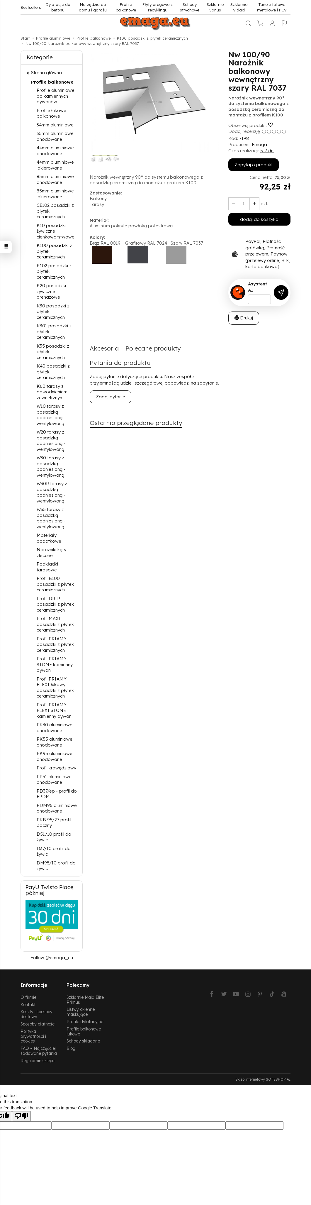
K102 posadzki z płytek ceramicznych (54, 271)
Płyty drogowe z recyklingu (157, 7)
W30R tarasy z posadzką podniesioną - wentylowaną (52, 492)
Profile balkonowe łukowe (84, 1031)
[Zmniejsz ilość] (254, 203)
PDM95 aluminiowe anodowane (57, 808)
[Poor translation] (21, 1116)
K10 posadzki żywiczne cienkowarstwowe (55, 231)
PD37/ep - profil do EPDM (57, 794)
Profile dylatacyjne (85, 1021)
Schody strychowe (189, 7)
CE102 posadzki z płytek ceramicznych (55, 210)
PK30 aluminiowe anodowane (54, 727)
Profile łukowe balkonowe (51, 113)
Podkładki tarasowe (47, 567)
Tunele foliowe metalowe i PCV (272, 7)
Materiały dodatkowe (49, 538)
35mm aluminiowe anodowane (55, 136)
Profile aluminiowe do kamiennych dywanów (55, 95)
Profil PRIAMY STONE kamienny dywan (55, 664)
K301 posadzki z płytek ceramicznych (54, 331)
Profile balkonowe (126, 7)
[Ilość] (244, 203)
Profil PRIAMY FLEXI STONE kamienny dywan (54, 710)
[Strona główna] (155, 24)
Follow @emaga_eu (51, 957)
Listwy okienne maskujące (81, 1012)
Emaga (259, 144)
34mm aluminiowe (55, 125)
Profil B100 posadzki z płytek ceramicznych (55, 584)
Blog (71, 1048)
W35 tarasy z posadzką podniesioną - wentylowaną (51, 518)
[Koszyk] (260, 24)
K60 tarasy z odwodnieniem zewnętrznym (52, 391)
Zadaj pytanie (110, 397)
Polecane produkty (153, 348)
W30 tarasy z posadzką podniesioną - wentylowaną (51, 466)
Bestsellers (31, 7)
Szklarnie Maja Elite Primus (85, 1000)
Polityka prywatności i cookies (33, 1036)
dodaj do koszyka (259, 219)
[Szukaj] (248, 24)
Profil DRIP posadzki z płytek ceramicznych (55, 604)
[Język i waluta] (284, 24)
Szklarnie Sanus (215, 7)
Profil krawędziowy (56, 768)
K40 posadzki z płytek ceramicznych (53, 371)
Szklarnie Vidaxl (238, 7)
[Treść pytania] (259, 299)
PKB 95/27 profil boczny (54, 822)
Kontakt (28, 1004)
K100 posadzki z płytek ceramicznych (54, 251)
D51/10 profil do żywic (54, 837)
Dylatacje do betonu (58, 7)
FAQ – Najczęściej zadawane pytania (39, 1051)
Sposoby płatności (38, 1023)
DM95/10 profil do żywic (56, 865)
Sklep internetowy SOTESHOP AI (262, 1079)
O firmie (28, 997)
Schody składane (83, 1040)
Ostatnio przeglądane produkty (136, 423)
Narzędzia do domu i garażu (93, 7)
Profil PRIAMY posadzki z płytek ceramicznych (55, 644)
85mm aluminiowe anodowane (55, 179)
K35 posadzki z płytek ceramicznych (53, 351)
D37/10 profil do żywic (54, 851)
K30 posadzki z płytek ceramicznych (53, 311)
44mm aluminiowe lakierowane (55, 165)
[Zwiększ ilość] (233, 203)
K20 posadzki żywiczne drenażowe (51, 291)
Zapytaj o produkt (253, 164)
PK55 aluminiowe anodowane (54, 742)
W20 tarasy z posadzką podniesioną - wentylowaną (51, 440)
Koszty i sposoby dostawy (36, 1014)
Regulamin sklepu (38, 1060)
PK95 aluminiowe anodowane (54, 756)
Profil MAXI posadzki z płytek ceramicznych (55, 624)
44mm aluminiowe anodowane (55, 150)
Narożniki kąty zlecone (51, 552)
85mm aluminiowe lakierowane (55, 193)
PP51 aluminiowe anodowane (54, 779)
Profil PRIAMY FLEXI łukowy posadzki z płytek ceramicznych (55, 687)
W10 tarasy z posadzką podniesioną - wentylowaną (51, 414)
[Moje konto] (272, 24)
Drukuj (243, 318)
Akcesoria (104, 348)
